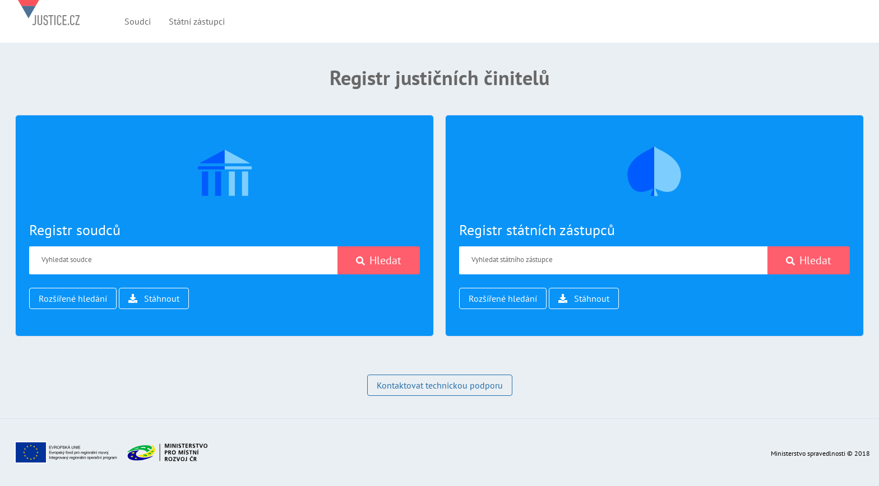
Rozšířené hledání (73, 298)
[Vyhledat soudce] (183, 260)
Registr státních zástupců (537, 230)
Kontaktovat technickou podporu (440, 385)
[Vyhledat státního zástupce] (613, 260)
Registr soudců (75, 230)
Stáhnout (153, 298)
